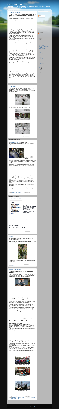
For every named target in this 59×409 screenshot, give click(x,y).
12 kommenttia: (20, 396)
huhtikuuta (41, 59)
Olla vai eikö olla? (12, 86)
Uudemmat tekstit (12, 401)
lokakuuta (41, 52)
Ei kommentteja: (20, 192)
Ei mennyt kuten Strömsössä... (14, 12)
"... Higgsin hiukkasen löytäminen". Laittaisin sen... (44, 47)
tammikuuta (41, 63)
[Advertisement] (45, 25)
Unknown (40, 33)
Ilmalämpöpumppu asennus (21, 397)
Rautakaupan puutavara (19, 82)
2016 (39, 39)
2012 (39, 67)
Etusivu (22, 401)
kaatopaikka (14, 82)
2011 (39, 68)
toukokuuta (41, 58)
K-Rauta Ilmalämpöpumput (29, 397)
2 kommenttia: (20, 136)
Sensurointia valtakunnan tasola (15, 198)
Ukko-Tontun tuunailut (15, 4)
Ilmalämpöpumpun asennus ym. (15, 269)
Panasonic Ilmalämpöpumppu (15, 398)
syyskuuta (41, 53)
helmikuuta (41, 62)
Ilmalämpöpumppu (14, 397)
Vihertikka (11, 236)
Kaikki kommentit (41, 16)
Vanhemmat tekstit (32, 401)
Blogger (35, 406)
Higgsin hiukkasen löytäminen (14, 142)
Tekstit (39, 15)
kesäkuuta (41, 57)
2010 (39, 69)
